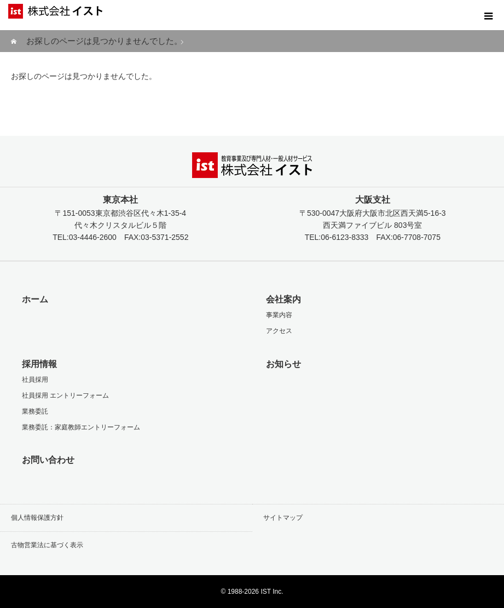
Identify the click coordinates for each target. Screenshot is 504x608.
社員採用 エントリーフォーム (65, 395)
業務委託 (35, 411)
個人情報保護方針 (37, 517)
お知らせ (283, 364)
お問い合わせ (48, 459)
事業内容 (279, 315)
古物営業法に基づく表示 (47, 545)
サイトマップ (283, 517)
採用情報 (39, 364)
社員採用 (35, 379)
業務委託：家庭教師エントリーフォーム (81, 427)
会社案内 (283, 299)
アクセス (279, 331)
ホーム (35, 299)
